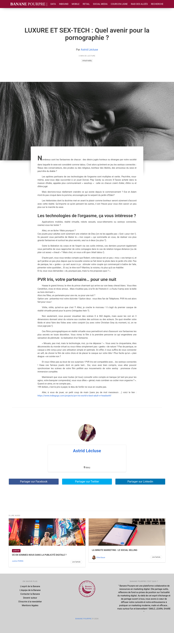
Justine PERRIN (17, 561)
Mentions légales (30, 605)
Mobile (76, 4)
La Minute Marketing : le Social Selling (114, 550)
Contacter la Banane (30, 594)
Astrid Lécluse (89, 49)
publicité (16, 551)
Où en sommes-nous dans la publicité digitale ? (39, 555)
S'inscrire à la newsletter (30, 601)
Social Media (100, 4)
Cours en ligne (119, 4)
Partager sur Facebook (33, 481)
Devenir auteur (30, 597)
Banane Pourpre (83, 619)
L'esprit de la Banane (30, 586)
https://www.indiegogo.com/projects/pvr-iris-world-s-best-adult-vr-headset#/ (74, 395)
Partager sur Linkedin (140, 481)
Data (53, 4)
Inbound (64, 4)
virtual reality (87, 61)
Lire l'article (76, 562)
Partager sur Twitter (87, 481)
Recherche (157, 4)
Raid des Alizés (139, 4)
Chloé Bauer (100, 557)
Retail (86, 4)
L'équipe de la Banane (30, 590)
